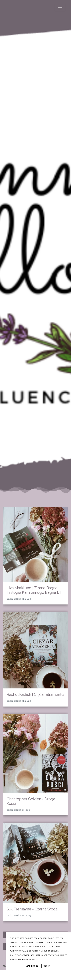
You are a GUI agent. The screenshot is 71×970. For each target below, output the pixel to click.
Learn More (32, 966)
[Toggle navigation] (60, 7)
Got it (47, 966)
